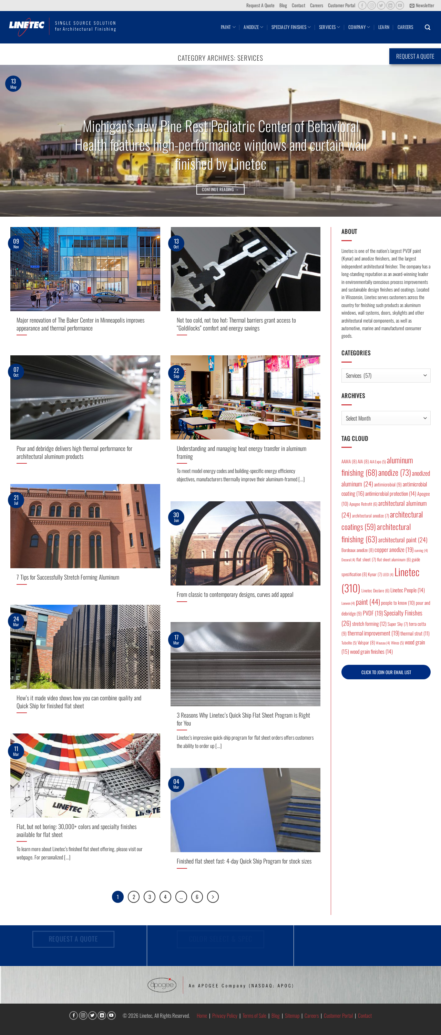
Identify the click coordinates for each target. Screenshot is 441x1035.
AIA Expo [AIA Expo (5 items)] (378, 461)
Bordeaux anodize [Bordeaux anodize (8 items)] (357, 549)
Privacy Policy (224, 1015)
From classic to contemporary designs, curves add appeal (235, 594)
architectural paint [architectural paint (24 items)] (403, 539)
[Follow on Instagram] (371, 5)
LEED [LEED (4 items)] (388, 574)
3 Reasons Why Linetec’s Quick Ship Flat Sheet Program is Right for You (243, 719)
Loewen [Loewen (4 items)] (348, 603)
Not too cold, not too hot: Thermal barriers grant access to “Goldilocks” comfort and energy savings (236, 324)
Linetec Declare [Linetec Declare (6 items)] (375, 590)
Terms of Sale (254, 1015)
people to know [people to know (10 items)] (398, 602)
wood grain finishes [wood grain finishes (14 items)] (371, 651)
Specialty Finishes (291, 26)
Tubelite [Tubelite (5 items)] (349, 642)
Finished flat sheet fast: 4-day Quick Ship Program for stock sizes (244, 861)
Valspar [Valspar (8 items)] (366, 642)
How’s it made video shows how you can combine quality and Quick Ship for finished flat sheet (79, 701)
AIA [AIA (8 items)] (363, 461)
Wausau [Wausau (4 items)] (383, 642)
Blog (283, 5)
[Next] (214, 897)
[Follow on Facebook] (362, 5)
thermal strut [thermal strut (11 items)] (415, 633)
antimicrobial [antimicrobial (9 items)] (388, 484)
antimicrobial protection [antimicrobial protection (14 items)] (390, 493)
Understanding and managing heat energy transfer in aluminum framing (241, 452)
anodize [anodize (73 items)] (394, 472)
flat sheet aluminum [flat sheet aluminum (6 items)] (394, 559)
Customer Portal (341, 5)
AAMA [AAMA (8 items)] (349, 461)
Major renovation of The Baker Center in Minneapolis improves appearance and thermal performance (80, 324)
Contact (298, 5)
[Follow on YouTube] (400, 5)
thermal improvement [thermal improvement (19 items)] (373, 633)
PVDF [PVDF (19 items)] (373, 613)
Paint (228, 26)
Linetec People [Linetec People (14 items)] (407, 590)
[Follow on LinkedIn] (390, 5)
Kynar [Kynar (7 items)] (375, 574)
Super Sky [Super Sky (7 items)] (398, 624)
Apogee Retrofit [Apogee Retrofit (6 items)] (363, 504)
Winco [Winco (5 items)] (397, 642)
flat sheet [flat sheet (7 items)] (366, 559)
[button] (422, 5)
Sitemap (292, 1015)
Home (202, 1015)
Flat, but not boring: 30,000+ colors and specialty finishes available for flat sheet (76, 830)
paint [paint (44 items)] (368, 601)
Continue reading (220, 189)
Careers (316, 5)
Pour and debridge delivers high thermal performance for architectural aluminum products (74, 452)
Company (359, 26)
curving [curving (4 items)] (421, 550)
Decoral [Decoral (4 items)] (348, 559)
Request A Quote (260, 5)
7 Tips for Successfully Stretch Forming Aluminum (68, 577)
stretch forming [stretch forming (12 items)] (369, 623)
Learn (383, 26)
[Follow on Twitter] (381, 5)
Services (329, 26)
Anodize (253, 26)
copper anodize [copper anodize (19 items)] (394, 549)
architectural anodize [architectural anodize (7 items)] (370, 515)
